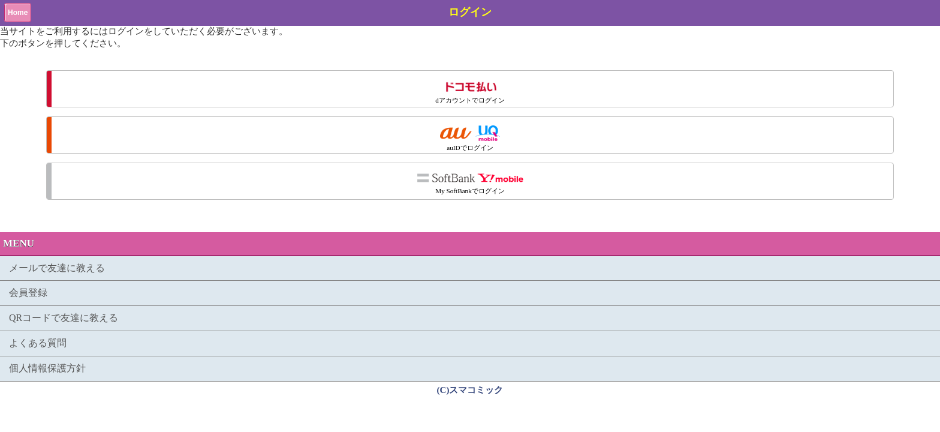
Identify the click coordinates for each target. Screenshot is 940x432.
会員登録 (28, 292)
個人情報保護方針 (47, 368)
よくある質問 (38, 343)
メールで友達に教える (57, 268)
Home (18, 12)
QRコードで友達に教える (63, 318)
